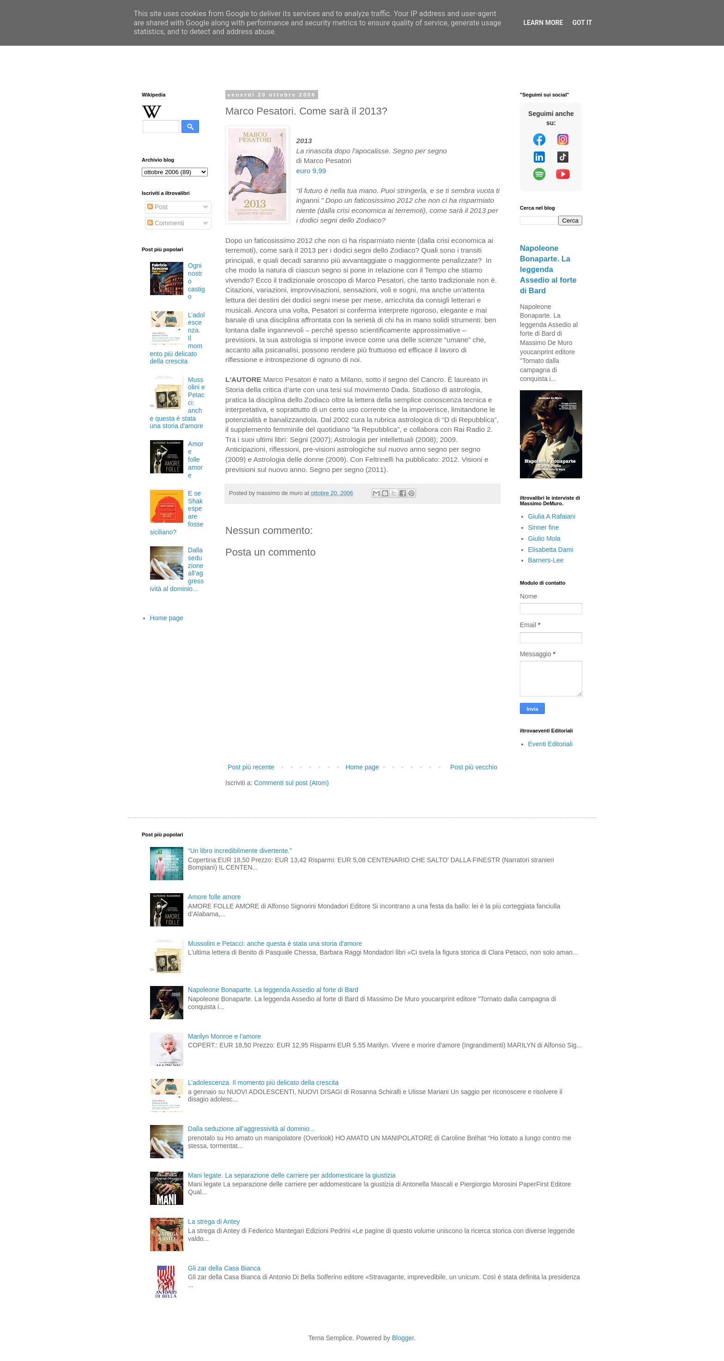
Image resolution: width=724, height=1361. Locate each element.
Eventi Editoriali (550, 744)
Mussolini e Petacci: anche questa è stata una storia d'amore (275, 943)
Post (157, 207)
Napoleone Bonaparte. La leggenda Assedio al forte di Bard (548, 269)
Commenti (165, 223)
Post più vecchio (473, 767)
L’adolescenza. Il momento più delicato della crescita (263, 1082)
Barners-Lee (546, 560)
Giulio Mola (544, 538)
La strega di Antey (214, 1221)
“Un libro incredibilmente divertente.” (240, 850)
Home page (362, 767)
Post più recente (251, 767)
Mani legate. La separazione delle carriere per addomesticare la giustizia (292, 1175)
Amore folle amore (195, 459)
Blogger (403, 1338)
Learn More (543, 22)
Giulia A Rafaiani (552, 516)
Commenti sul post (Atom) (291, 782)
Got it (582, 22)
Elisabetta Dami (550, 549)
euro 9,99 (311, 171)
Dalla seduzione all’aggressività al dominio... (251, 1128)
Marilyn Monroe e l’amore (224, 1036)
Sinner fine (543, 527)
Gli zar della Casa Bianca (224, 1268)
